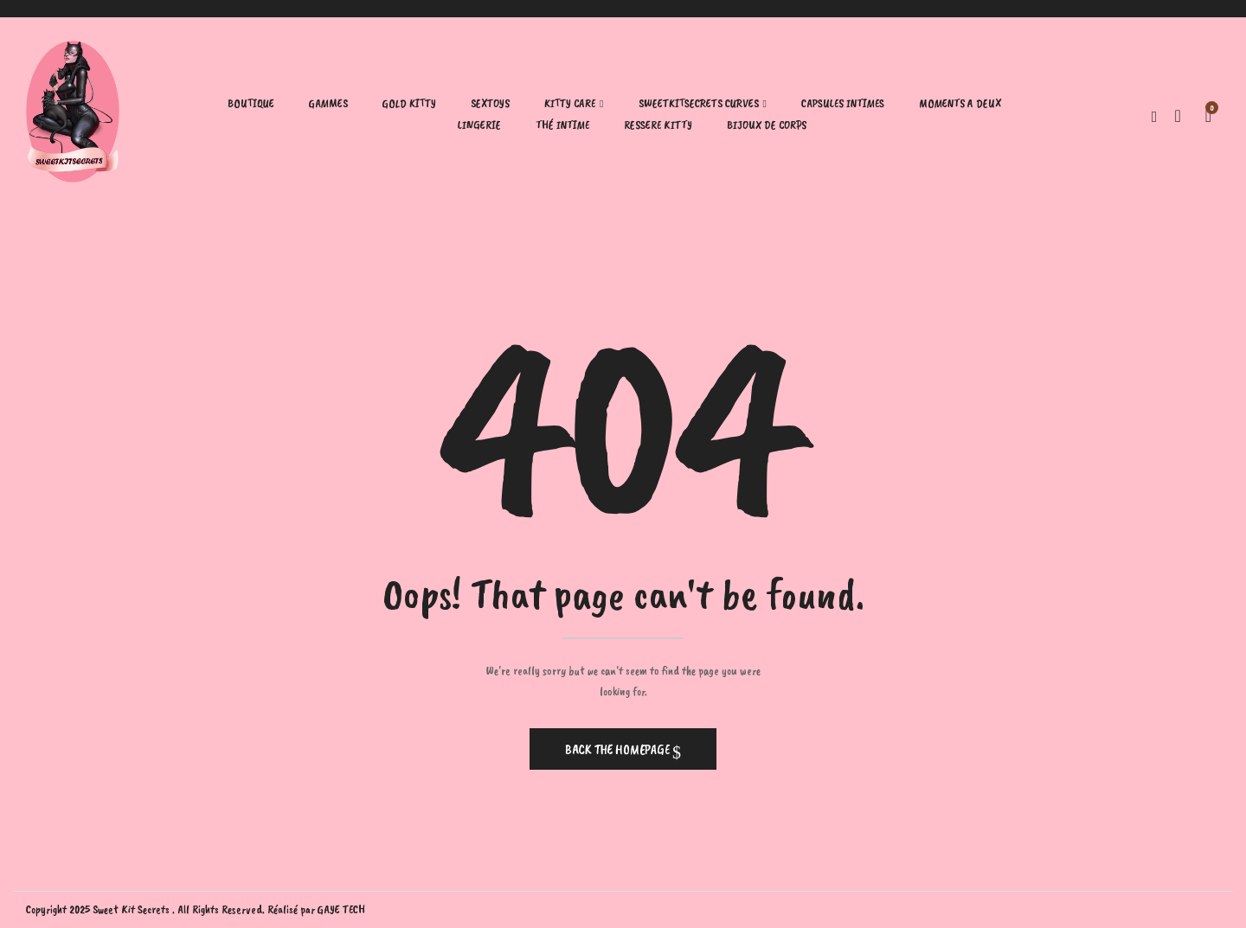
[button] (1208, 114)
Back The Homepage (618, 749)
